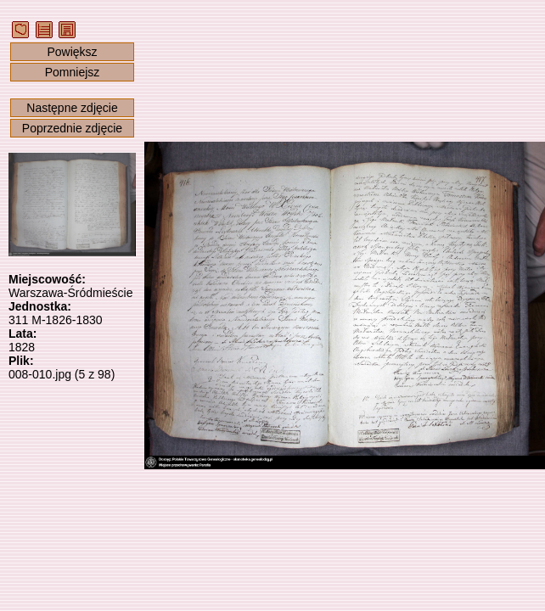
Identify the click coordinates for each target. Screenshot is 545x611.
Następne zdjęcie (71, 108)
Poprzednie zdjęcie (72, 128)
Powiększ (72, 52)
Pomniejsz (72, 72)
